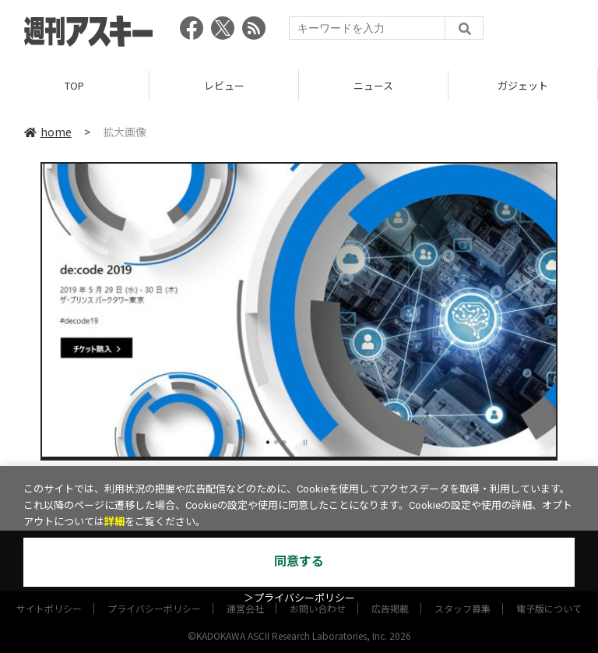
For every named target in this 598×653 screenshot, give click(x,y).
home (48, 131)
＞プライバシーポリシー (299, 598)
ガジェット (523, 85)
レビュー (224, 85)
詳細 (114, 522)
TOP (74, 85)
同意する (299, 561)
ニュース (373, 85)
